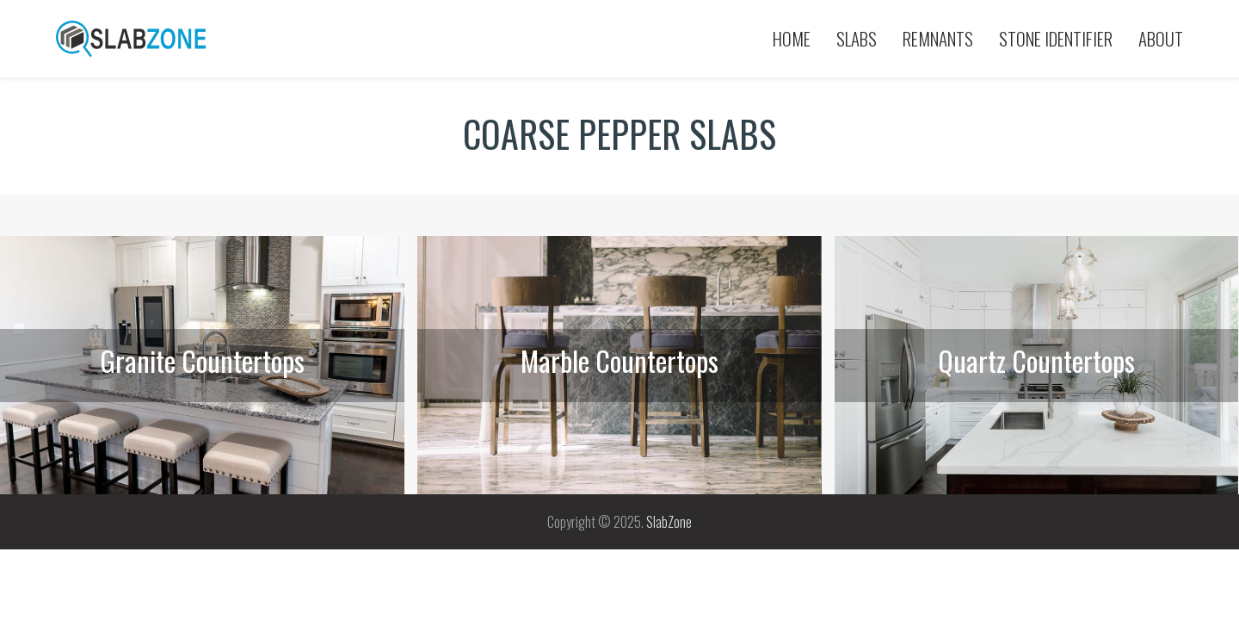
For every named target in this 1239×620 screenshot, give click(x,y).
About (1160, 38)
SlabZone (669, 522)
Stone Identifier (1056, 38)
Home (792, 38)
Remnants (938, 38)
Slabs (856, 38)
